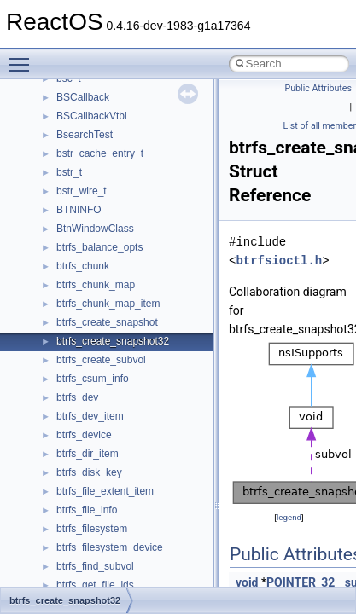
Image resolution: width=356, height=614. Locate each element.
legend (289, 517)
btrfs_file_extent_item (105, 491)
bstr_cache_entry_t (99, 153)
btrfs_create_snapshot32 (112, 341)
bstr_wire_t (81, 191)
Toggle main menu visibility (23, 57)
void (247, 582)
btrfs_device (84, 435)
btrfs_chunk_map (95, 285)
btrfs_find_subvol (95, 566)
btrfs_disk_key (89, 472)
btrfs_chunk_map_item (108, 304)
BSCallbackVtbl (91, 116)
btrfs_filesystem (91, 529)
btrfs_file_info (86, 510)
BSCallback (82, 97)
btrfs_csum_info (92, 379)
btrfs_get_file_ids (95, 585)
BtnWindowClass (95, 229)
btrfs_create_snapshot (107, 322)
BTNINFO (79, 210)
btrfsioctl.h (279, 260)
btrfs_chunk (82, 266)
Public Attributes (318, 88)
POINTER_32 (300, 582)
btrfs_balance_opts (99, 247)
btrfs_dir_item (87, 454)
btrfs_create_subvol (101, 360)
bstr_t (69, 172)
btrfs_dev (77, 397)
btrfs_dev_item (90, 416)
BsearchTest (84, 135)
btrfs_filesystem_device (109, 547)
